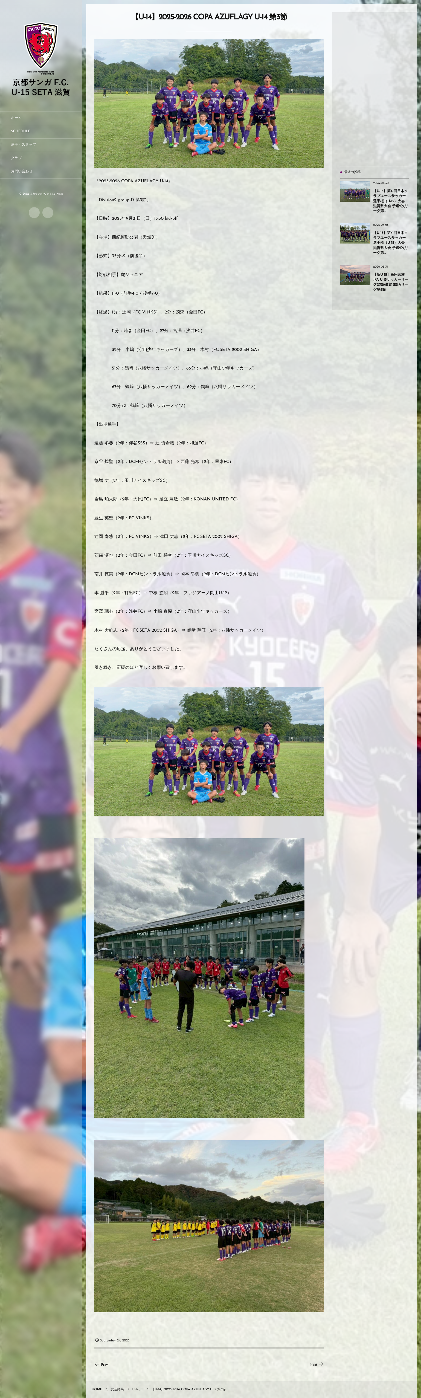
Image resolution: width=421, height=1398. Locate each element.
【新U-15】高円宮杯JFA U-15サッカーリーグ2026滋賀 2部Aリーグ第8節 (390, 282)
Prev (101, 1365)
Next (317, 1365)
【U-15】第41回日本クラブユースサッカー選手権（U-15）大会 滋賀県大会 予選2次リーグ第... (390, 201)
